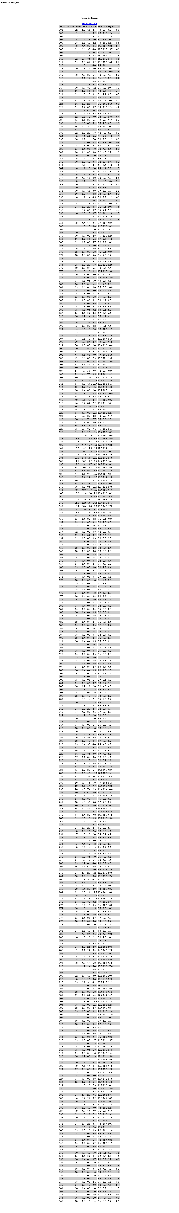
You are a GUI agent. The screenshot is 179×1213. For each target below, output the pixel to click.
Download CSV (89, 23)
